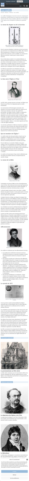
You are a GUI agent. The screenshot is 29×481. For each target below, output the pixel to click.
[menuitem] (20, 6)
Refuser (14, 474)
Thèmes (11, 12)
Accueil (2, 12)
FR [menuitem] (20, 6)
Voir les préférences (14, 478)
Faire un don (19, 1)
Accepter (14, 471)
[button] (27, 459)
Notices (6, 12)
